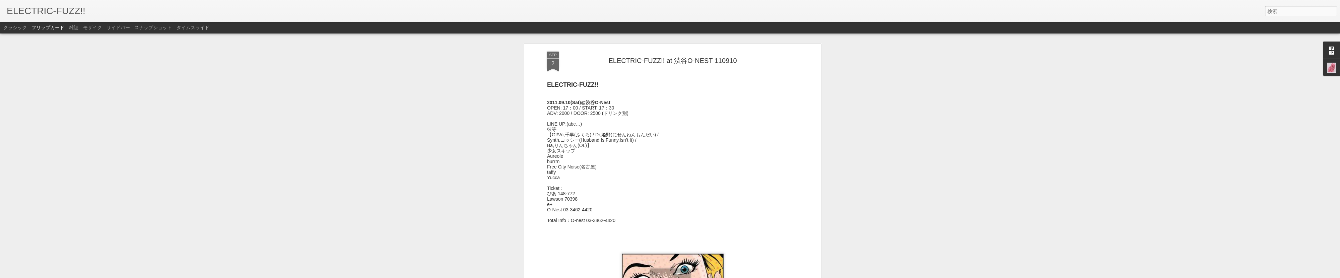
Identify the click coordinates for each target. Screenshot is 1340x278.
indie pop (656, 51)
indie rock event (684, 51)
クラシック (15, 27)
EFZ (709, 42)
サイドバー (118, 27)
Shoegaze (660, 57)
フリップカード (47, 27)
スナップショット (153, 27)
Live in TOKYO (719, 51)
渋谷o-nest (684, 57)
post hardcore (751, 51)
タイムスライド (193, 27)
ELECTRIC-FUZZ (625, 51)
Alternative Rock (588, 51)
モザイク (92, 27)
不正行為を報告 (711, 274)
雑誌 (73, 27)
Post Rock (779, 51)
